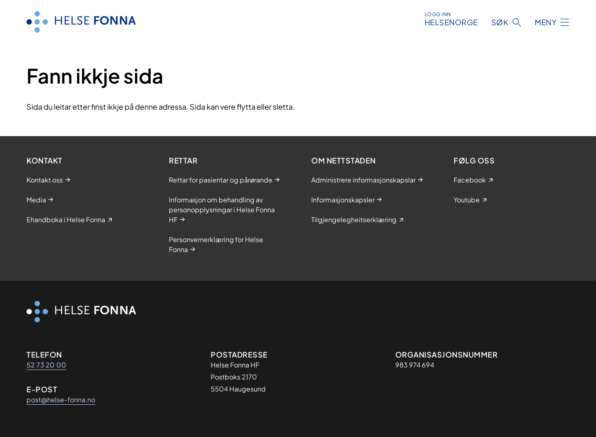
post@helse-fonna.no (60, 399)
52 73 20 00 (46, 364)
